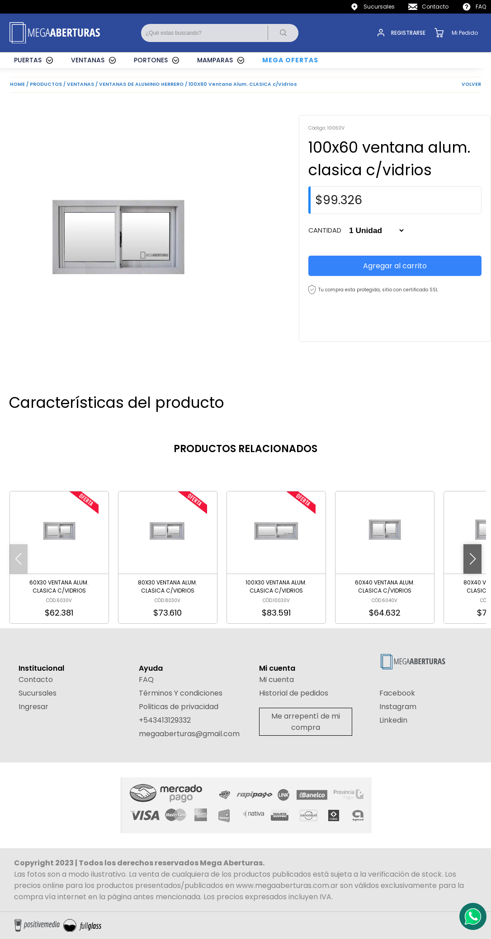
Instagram (397, 706)
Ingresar (33, 706)
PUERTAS (28, 60)
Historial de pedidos (293, 693)
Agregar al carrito (395, 266)
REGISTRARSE (408, 33)
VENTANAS (87, 60)
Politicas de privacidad (178, 706)
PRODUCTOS (46, 84)
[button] (472, 559)
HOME (17, 84)
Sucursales (379, 6)
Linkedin (393, 720)
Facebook (397, 693)
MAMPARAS (215, 60)
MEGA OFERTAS (290, 60)
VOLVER (471, 84)
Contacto (435, 6)
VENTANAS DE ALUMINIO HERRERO (141, 84)
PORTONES (151, 60)
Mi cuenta (276, 679)
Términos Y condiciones (180, 693)
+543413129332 (165, 720)
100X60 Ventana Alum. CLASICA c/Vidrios (243, 84)
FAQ (481, 6)
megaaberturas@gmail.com (189, 734)
